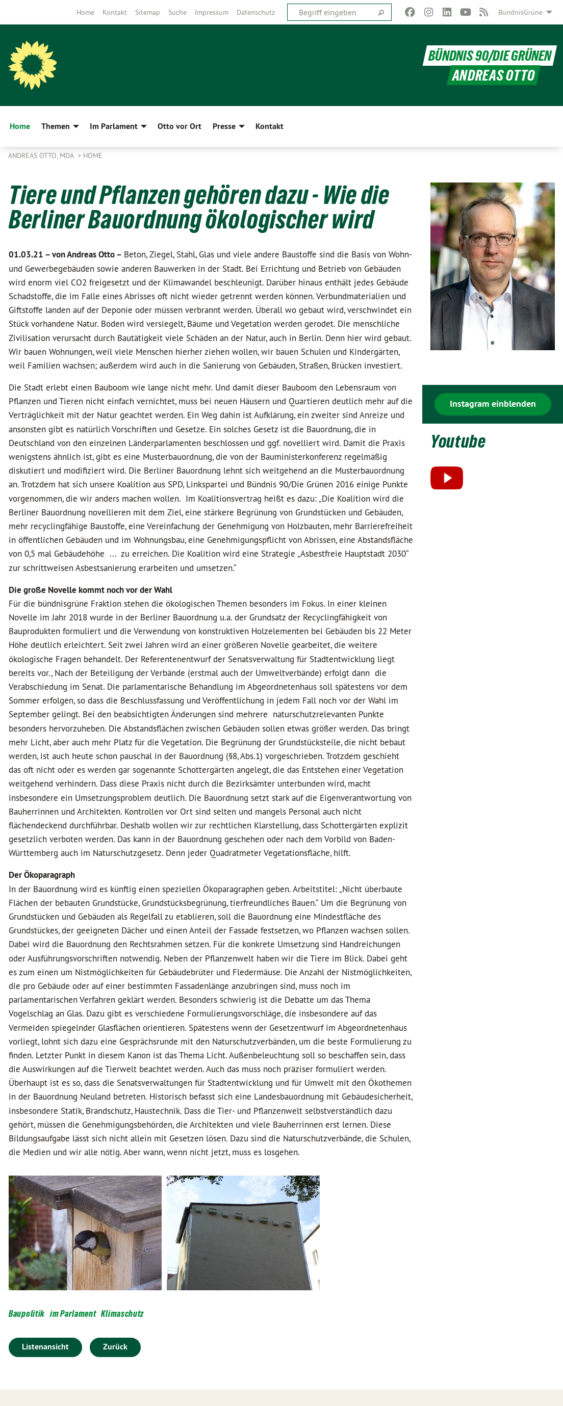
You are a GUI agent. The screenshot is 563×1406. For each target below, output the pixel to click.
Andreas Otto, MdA (41, 155)
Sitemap (147, 12)
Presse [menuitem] (224, 126)
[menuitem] (85, 12)
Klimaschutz (122, 1313)
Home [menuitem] (20, 126)
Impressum (211, 12)
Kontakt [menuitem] (269, 126)
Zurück (115, 1346)
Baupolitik (27, 1313)
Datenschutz (256, 12)
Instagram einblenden (493, 403)
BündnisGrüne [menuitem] (520, 12)
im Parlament (73, 1313)
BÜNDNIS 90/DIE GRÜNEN (488, 55)
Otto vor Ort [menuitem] (179, 126)
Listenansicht (45, 1346)
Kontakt (115, 12)
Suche (177, 12)
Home (85, 12)
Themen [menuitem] (55, 126)
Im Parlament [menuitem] (114, 126)
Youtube (459, 441)
